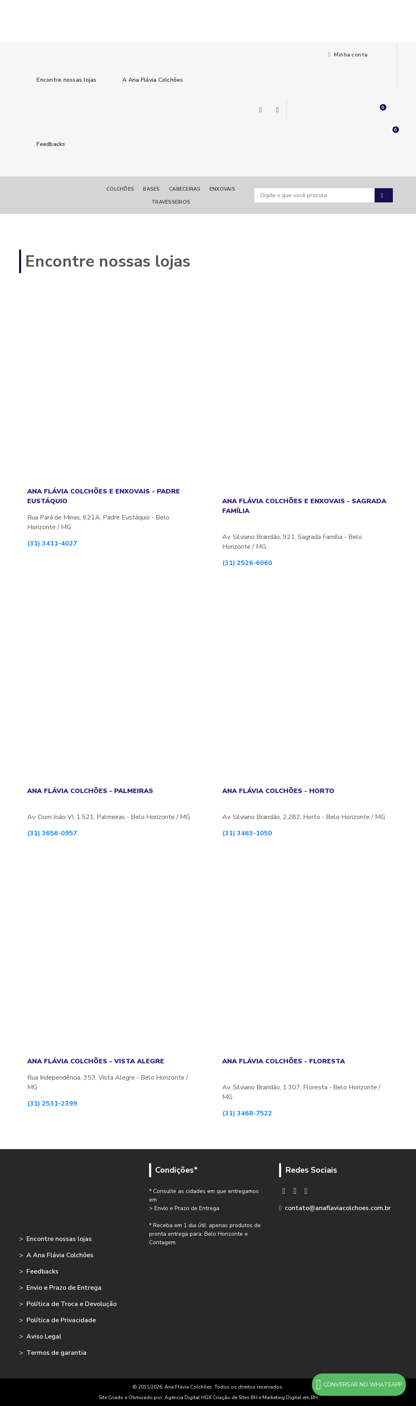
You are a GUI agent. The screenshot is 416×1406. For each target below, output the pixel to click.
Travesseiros (171, 202)
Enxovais (222, 189)
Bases (151, 189)
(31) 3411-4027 (52, 543)
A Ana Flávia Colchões (148, 80)
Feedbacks (46, 144)
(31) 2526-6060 (247, 562)
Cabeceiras (185, 189)
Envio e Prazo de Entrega (64, 1287)
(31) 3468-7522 (247, 1113)
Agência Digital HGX (189, 1397)
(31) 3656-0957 (52, 833)
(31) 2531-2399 (52, 1103)
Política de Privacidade (61, 1320)
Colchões (120, 189)
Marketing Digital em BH (290, 1397)
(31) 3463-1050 (247, 833)
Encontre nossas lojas (62, 80)
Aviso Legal (43, 1336)
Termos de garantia (56, 1352)
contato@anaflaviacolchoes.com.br (338, 1208)
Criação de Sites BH (235, 1397)
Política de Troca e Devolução (71, 1304)
